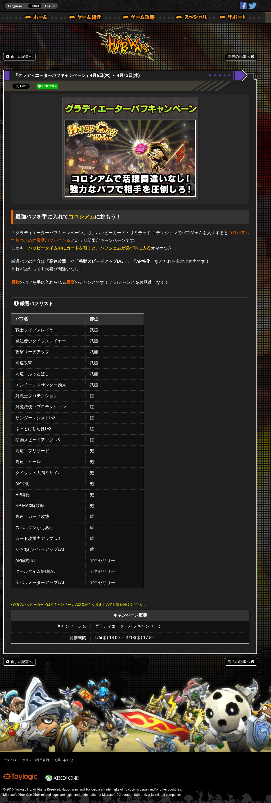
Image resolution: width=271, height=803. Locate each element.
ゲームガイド (135, 18)
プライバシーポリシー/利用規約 (26, 760)
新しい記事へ (19, 56)
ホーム (38, 18)
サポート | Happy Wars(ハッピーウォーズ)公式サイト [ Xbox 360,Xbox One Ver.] (233, 18)
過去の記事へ (241, 56)
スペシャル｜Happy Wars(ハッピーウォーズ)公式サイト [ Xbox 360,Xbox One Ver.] (184, 18)
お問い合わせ (63, 760)
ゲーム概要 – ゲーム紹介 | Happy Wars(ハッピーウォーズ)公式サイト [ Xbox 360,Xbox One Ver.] (87, 18)
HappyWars (243, 6)
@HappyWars (252, 6)
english (31, 6)
